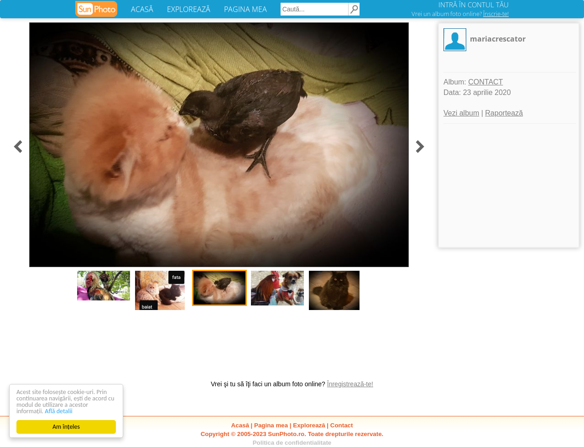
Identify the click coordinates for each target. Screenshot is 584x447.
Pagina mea (271, 425)
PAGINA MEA (245, 9)
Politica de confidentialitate (292, 442)
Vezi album (461, 113)
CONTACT (485, 82)
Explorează (309, 425)
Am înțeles (66, 427)
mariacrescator (498, 39)
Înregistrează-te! (350, 384)
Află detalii (59, 411)
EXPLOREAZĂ (188, 9)
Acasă (240, 425)
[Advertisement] (508, 185)
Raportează (504, 113)
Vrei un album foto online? (460, 14)
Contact (341, 425)
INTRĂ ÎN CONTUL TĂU (473, 4)
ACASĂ (142, 9)
